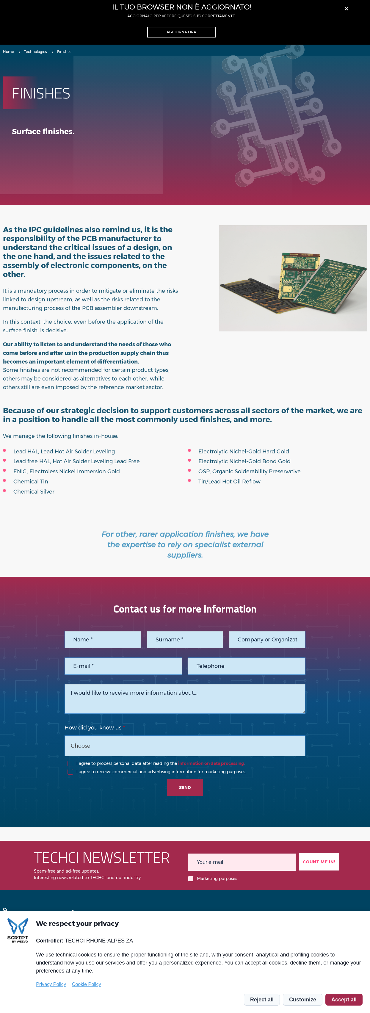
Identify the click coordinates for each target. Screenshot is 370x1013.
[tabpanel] (293, 293)
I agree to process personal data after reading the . (160, 763)
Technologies (35, 51)
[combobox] (185, 745)
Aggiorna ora (181, 32)
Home (8, 51)
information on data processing (211, 763)
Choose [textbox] (80, 746)
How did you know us (93, 727)
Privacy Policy (51, 984)
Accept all (344, 1000)
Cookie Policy (86, 984)
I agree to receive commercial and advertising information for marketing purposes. (161, 771)
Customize (302, 1000)
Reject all (262, 1000)
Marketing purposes (217, 878)
